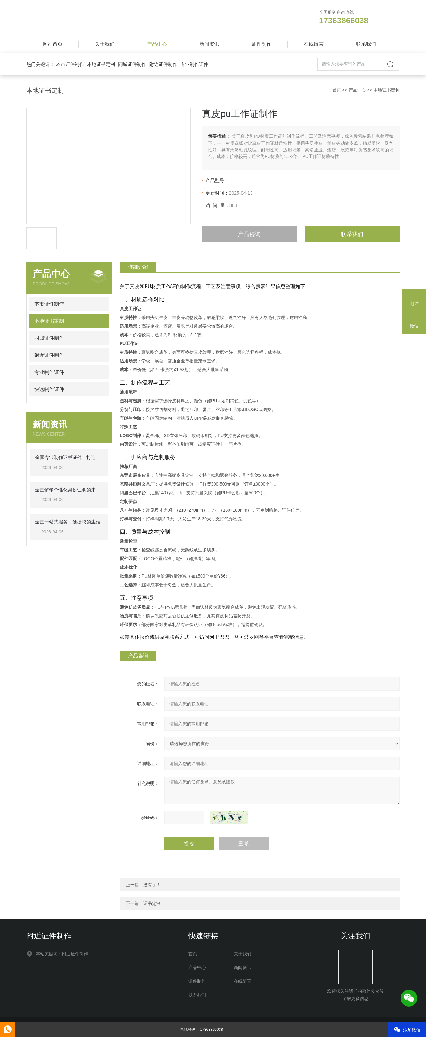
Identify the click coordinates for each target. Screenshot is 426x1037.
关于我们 (105, 44)
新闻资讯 (209, 44)
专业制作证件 (194, 64)
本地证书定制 (101, 64)
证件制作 (261, 44)
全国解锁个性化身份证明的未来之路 (69, 489)
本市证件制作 (70, 64)
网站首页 (53, 44)
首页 (336, 89)
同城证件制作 (132, 64)
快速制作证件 (49, 389)
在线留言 (314, 44)
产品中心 (157, 44)
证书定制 (152, 903)
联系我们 (366, 44)
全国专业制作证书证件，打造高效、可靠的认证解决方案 (69, 457)
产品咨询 (249, 234)
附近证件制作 (163, 64)
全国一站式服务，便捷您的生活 (67, 521)
